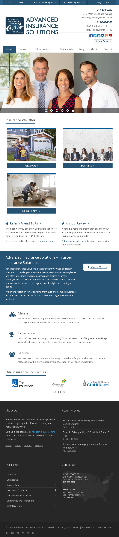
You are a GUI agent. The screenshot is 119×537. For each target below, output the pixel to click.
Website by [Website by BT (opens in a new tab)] (105, 527)
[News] (106, 35)
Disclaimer (73, 527)
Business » (87, 165)
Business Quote (74, 2)
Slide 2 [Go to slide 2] (51, 110)
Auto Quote (17, 2)
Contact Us (31, 479)
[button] (73, 110)
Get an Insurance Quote (31, 495)
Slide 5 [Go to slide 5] (67, 110)
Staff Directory (31, 505)
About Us (31, 474)
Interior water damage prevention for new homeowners (87, 448)
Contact (109, 49)
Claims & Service (45, 49)
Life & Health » (31, 210)
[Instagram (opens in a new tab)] (102, 35)
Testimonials (66, 49)
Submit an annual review (74, 240)
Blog (82, 49)
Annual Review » (75, 223)
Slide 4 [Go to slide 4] (62, 110)
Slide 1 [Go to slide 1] (46, 110)
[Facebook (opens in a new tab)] (91, 35)
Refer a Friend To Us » (23, 223)
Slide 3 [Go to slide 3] (57, 110)
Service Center (31, 484)
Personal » (31, 165)
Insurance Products (31, 490)
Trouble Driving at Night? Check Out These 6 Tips (87, 436)
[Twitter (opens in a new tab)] (94, 35)
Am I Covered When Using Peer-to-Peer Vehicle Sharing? (87, 424)
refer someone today (43, 240)
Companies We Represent (31, 500)
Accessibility (88, 527)
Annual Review (103, 41)
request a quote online (43, 431)
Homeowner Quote (45, 2)
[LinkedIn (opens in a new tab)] (98, 35)
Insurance (25, 49)
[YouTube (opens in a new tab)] (110, 35)
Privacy (61, 527)
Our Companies (26, 372)
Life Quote (102, 2)
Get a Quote (97, 267)
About (95, 49)
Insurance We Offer (20, 120)
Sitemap (39, 445)
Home (9, 49)
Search (51, 527)
